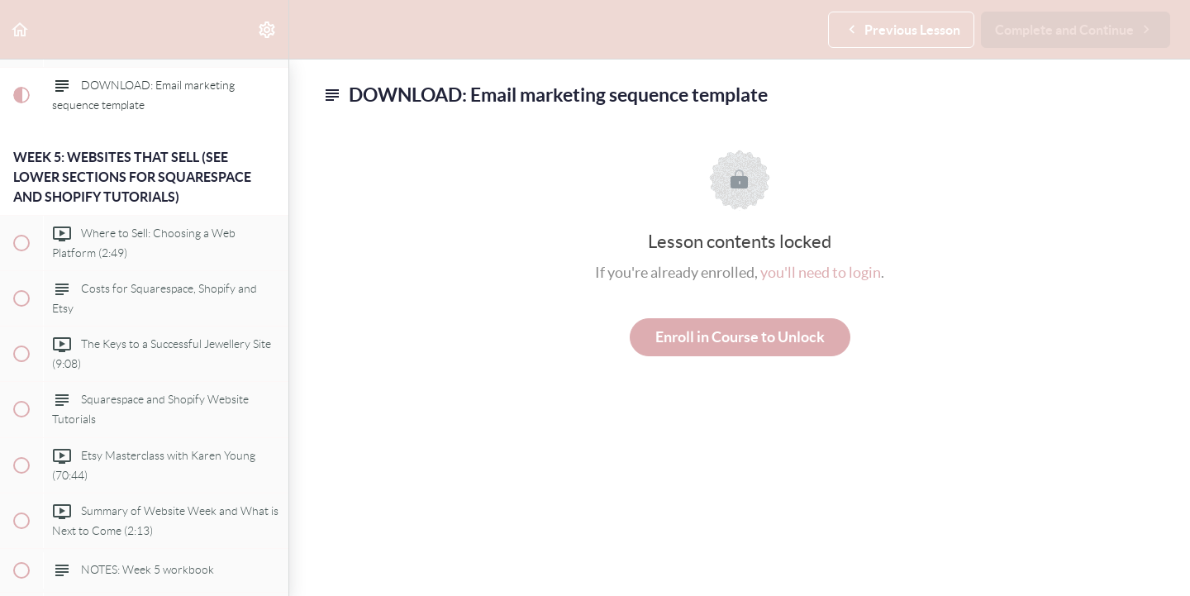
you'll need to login (820, 272)
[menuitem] (267, 29)
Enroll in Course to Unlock (740, 337)
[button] (20, 29)
